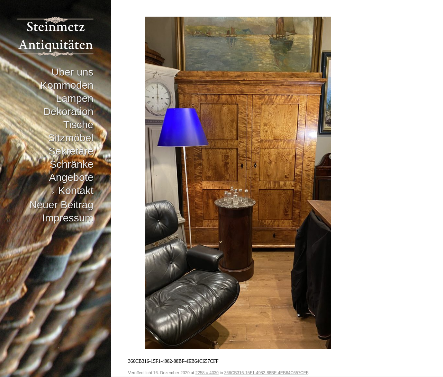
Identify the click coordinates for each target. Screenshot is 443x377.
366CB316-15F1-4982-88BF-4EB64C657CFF (266, 372)
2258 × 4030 (207, 372)
